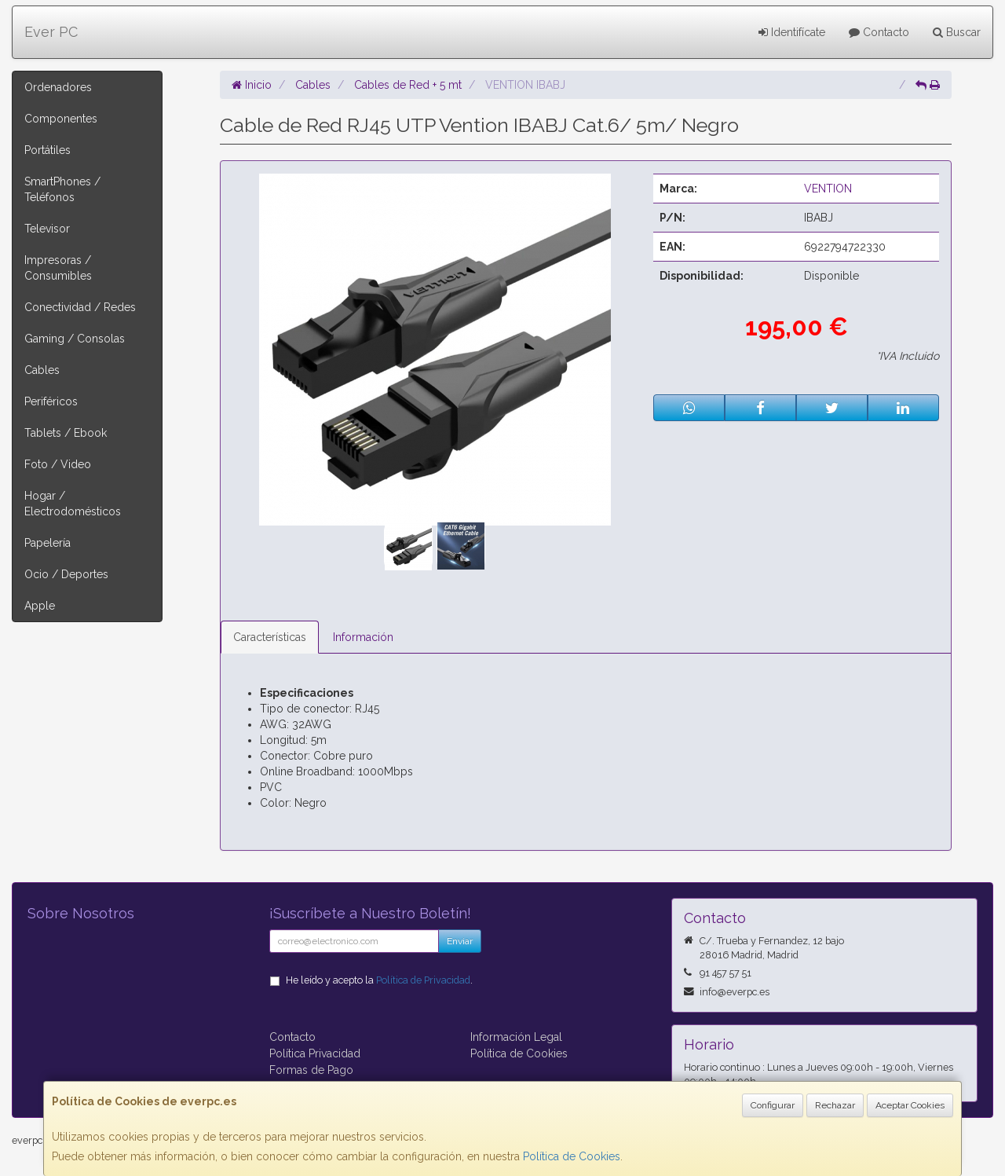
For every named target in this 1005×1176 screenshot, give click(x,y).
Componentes (60, 118)
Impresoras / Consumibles (58, 268)
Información (363, 637)
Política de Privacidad (423, 980)
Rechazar (835, 1105)
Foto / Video (57, 464)
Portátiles (47, 150)
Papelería (47, 543)
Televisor (47, 228)
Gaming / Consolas (74, 338)
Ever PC (51, 32)
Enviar (460, 941)
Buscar (957, 32)
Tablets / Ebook (65, 433)
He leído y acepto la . (379, 980)
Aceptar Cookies (910, 1105)
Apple (39, 605)
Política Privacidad (314, 1053)
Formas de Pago (311, 1070)
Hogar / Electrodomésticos (72, 503)
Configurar (773, 1105)
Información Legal (516, 1037)
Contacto (879, 32)
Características (269, 637)
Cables (42, 370)
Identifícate (791, 32)
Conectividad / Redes (80, 307)
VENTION (828, 188)
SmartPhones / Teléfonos (62, 189)
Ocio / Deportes (66, 574)
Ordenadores (58, 87)
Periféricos (51, 401)
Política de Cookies (571, 1156)
